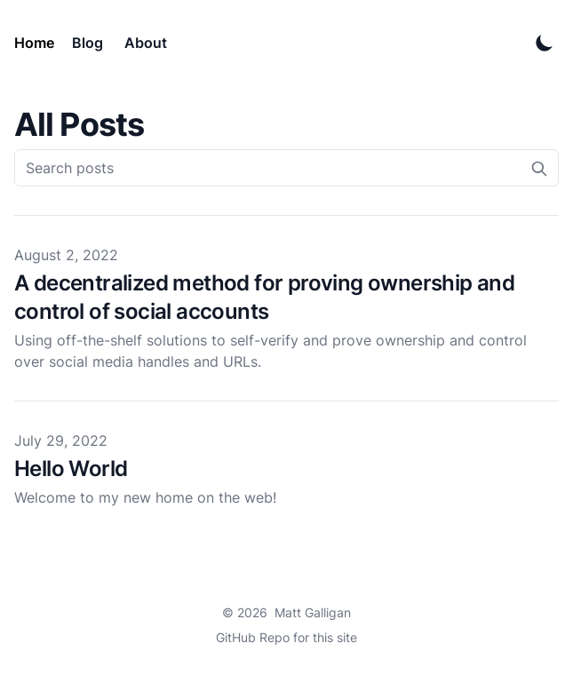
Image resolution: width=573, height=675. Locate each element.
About (145, 43)
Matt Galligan (313, 612)
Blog (87, 43)
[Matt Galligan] (37, 43)
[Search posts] (286, 168)
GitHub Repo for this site (286, 637)
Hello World (70, 468)
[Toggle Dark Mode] (544, 42)
